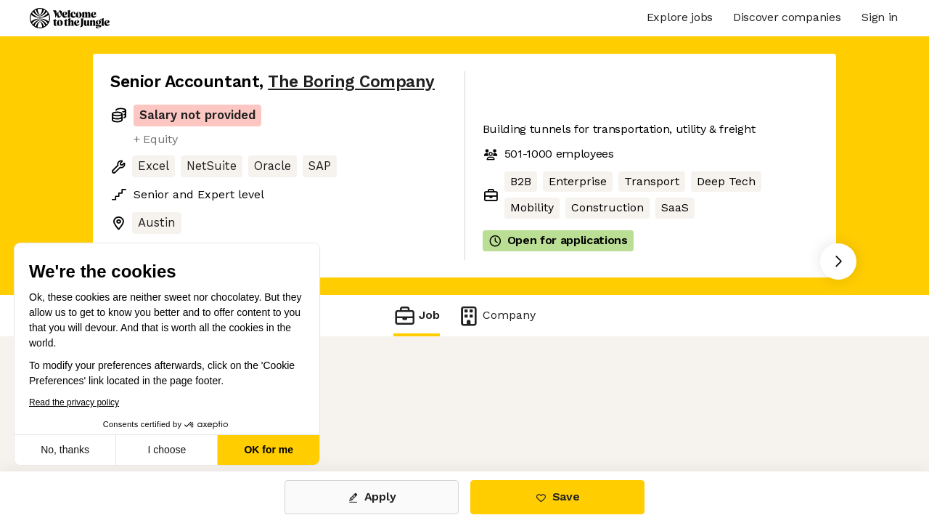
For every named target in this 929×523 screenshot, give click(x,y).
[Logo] (70, 18)
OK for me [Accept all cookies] (268, 449)
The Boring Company (351, 82)
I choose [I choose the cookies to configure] (166, 449)
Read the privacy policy (74, 402)
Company (496, 316)
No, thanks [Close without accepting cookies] (65, 449)
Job (416, 316)
